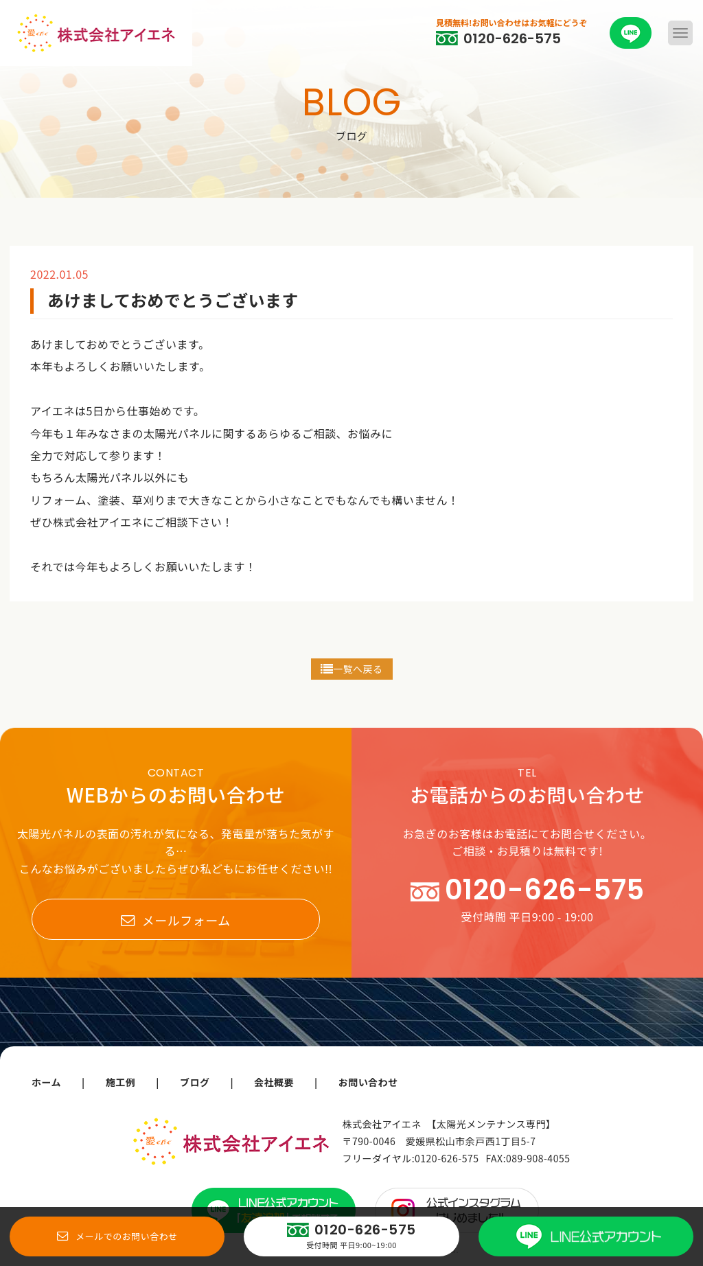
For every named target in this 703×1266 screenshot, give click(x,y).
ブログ (195, 1082)
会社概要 (274, 1082)
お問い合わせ (368, 1082)
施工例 (121, 1082)
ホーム (46, 1082)
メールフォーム (175, 920)
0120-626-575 (447, 1158)
